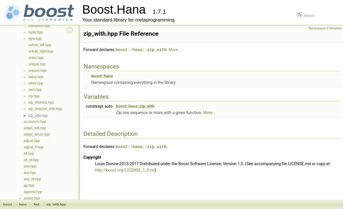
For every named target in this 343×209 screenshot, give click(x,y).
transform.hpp (39, 26)
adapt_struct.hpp (36, 134)
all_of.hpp (31, 160)
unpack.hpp (37, 71)
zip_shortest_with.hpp (45, 109)
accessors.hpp (35, 122)
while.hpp (35, 83)
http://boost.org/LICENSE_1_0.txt (125, 169)
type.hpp (35, 39)
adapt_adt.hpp (35, 128)
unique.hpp (36, 64)
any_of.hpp (32, 179)
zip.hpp (34, 96)
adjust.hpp (32, 141)
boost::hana (102, 75)
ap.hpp (29, 185)
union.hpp (36, 58)
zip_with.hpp (38, 115)
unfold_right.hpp (40, 51)
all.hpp (29, 154)
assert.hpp (32, 198)
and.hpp (30, 166)
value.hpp (35, 77)
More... (175, 49)
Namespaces (318, 28)
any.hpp (30, 173)
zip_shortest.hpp (41, 102)
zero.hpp (35, 90)
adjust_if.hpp (33, 147)
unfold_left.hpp (39, 45)
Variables (335, 28)
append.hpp (33, 192)
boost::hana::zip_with (140, 49)
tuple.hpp (35, 32)
